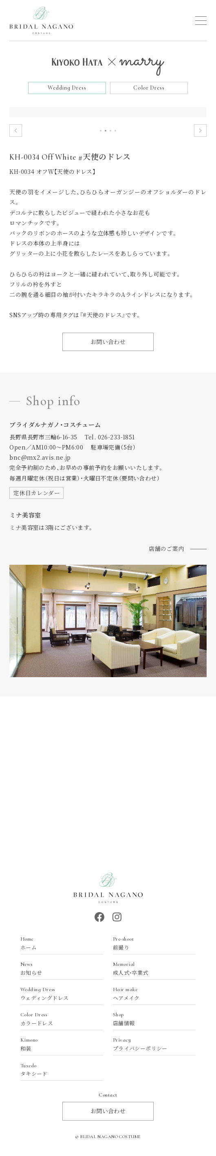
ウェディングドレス (57, 994)
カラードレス (57, 1019)
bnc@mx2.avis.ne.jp (40, 457)
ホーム (57, 943)
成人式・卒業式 (150, 968)
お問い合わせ (108, 342)
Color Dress (148, 87)
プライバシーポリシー (150, 1044)
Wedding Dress (67, 87)
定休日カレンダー (36, 493)
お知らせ (57, 968)
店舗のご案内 (166, 548)
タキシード (57, 1070)
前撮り (150, 943)
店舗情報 (150, 1019)
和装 (57, 1044)
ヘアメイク (150, 994)
